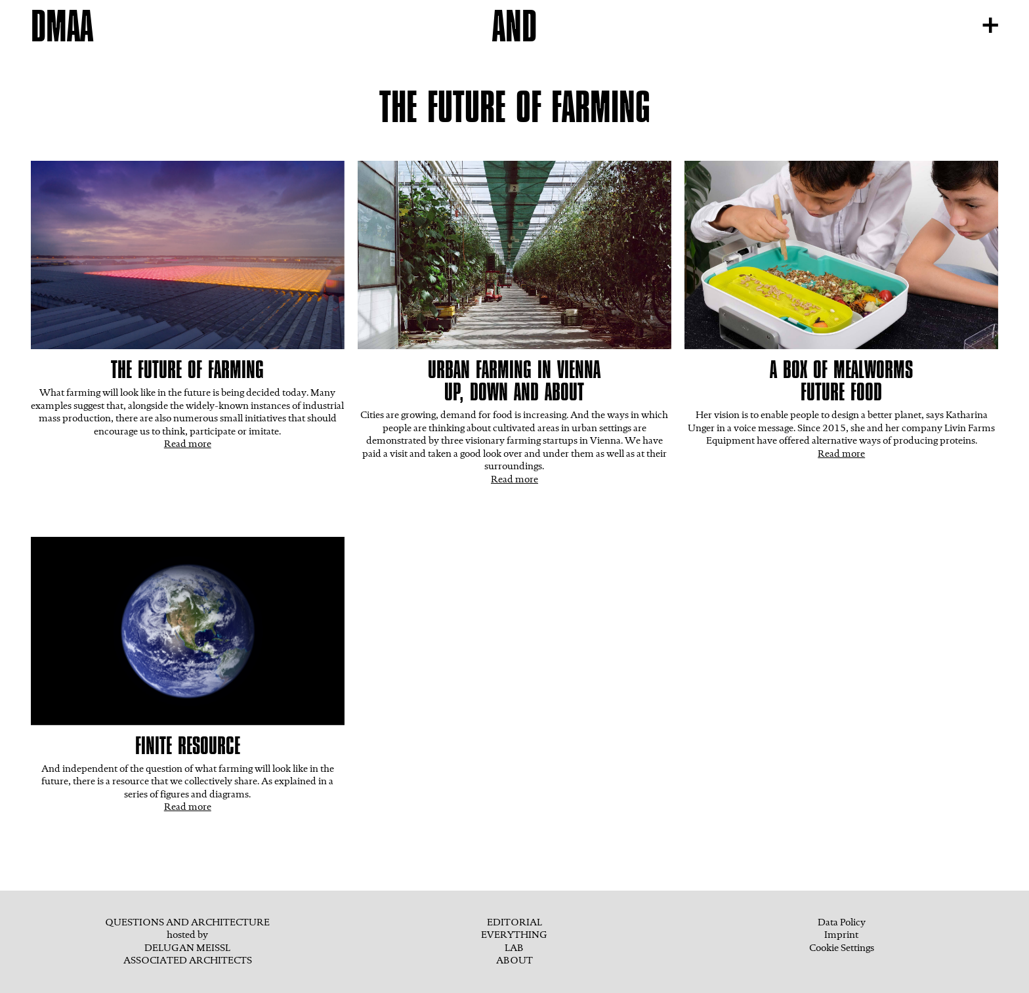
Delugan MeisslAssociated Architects (187, 954)
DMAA (62, 25)
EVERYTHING (514, 934)
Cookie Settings (841, 948)
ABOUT (514, 960)
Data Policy (842, 922)
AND (514, 25)
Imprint (841, 934)
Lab (514, 948)
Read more (187, 444)
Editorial (514, 922)
